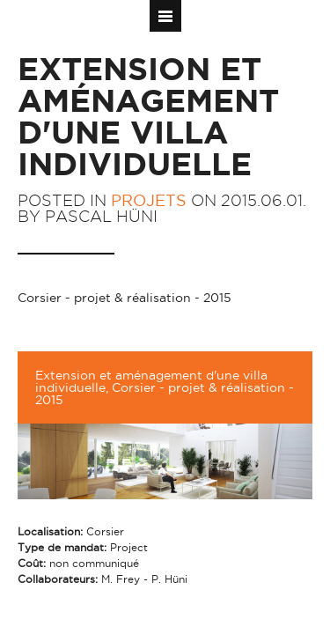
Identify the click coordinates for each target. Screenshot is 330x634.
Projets (149, 200)
